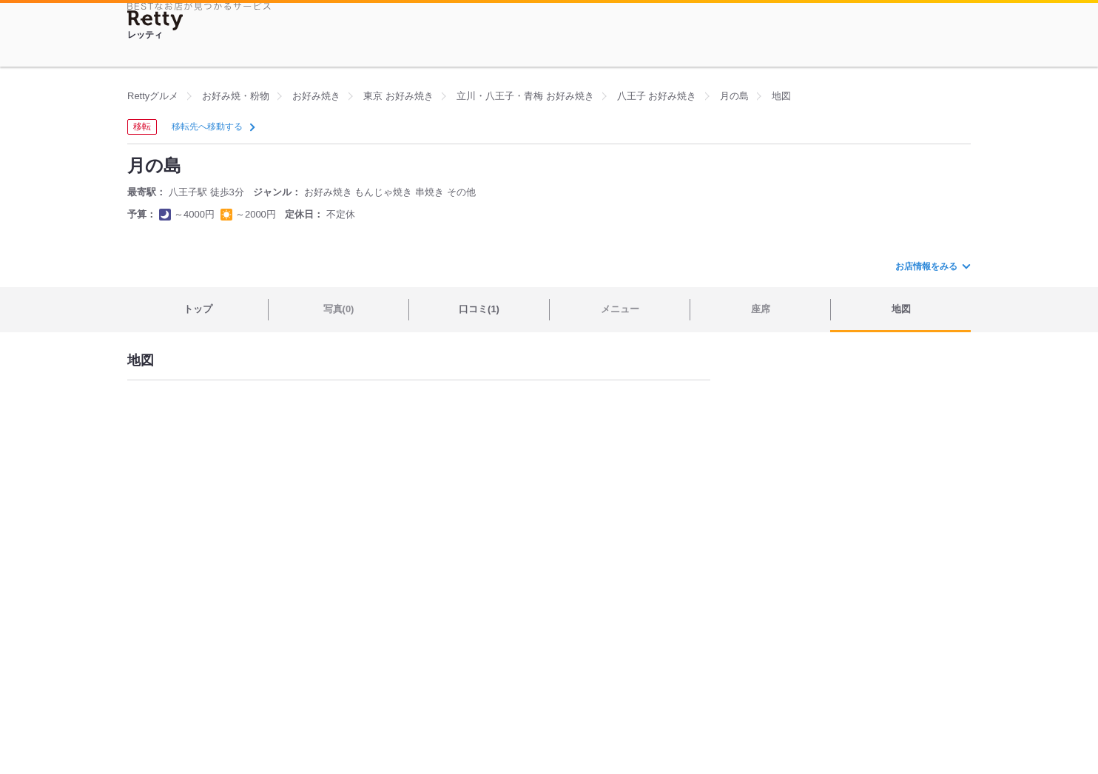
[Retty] (155, 20)
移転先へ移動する (212, 126)
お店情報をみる (932, 266)
